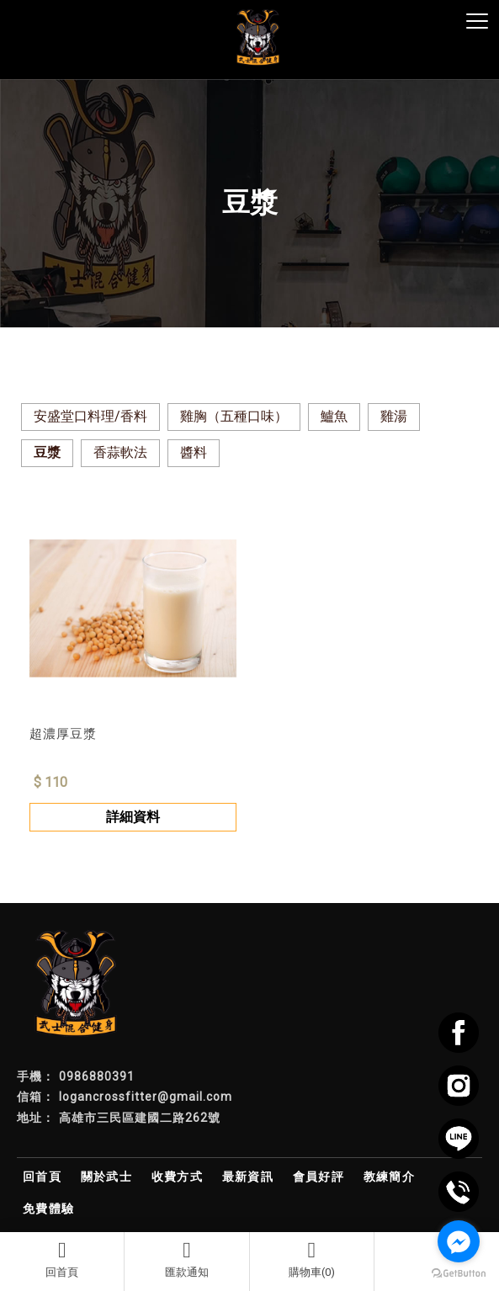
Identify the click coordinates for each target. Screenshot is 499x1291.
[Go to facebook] (459, 1241)
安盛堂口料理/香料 (90, 416)
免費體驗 (49, 1208)
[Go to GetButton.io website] (459, 1273)
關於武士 (107, 1176)
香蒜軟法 (120, 452)
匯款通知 (186, 1259)
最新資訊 (248, 1176)
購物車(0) (311, 1259)
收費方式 (177, 1176)
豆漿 (47, 452)
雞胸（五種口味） (234, 416)
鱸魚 (334, 416)
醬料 (193, 452)
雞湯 (393, 416)
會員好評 (319, 1176)
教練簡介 (390, 1176)
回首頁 (61, 1259)
